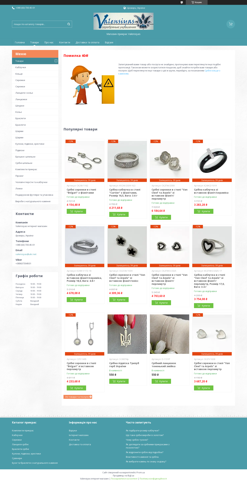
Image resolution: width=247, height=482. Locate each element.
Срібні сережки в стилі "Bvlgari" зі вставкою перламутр (81, 366)
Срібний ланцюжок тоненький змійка (164, 365)
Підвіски (19, 150)
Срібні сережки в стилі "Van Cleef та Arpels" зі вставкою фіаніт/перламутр (169, 194)
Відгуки (109, 42)
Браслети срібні (20, 449)
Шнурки (19, 105)
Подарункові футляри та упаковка (34, 194)
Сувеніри (17, 458)
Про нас (49, 42)
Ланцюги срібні (20, 444)
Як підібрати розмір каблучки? (142, 430)
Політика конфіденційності (153, 478)
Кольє (18, 111)
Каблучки (20, 67)
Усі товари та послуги (77, 396)
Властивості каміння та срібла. (142, 456)
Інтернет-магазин (79, 435)
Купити (78, 211)
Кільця (18, 73)
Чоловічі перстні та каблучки (31, 182)
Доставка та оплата (87, 42)
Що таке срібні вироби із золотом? (145, 435)
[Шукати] (68, 24)
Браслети (20, 118)
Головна (20, 42)
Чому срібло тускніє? (137, 439)
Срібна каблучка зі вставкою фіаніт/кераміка (211, 191)
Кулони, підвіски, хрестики (29, 143)
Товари (34, 42)
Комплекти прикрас (26, 169)
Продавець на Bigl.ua (123, 475)
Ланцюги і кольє (24, 92)
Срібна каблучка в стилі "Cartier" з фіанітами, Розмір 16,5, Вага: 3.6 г (124, 192)
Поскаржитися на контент (124, 478)
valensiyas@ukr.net (26, 254)
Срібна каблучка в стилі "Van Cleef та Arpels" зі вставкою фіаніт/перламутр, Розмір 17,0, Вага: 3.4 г (209, 280)
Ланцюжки (21, 99)
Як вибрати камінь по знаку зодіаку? (146, 461)
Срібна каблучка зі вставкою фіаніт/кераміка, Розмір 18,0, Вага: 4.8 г (84, 277)
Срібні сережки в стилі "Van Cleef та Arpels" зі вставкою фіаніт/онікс (127, 277)
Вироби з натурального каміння (32, 201)
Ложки (18, 188)
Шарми (19, 131)
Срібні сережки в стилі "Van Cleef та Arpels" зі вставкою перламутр (212, 366)
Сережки (20, 80)
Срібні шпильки (23, 162)
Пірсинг (19, 175)
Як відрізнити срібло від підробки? (144, 452)
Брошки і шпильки (25, 156)
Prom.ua (141, 472)
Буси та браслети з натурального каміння (35, 462)
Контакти (64, 42)
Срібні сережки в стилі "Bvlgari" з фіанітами (81, 191)
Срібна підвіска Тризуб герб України (124, 365)
